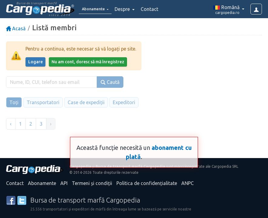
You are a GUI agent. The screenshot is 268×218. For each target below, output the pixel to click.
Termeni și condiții (92, 183)
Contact (157, 9)
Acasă (15, 28)
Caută (110, 82)
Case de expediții (86, 102)
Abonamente (42, 183)
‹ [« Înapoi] (11, 124)
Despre (130, 9)
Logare (35, 61)
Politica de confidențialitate (146, 183)
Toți (13, 102)
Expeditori (124, 102)
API (64, 183)
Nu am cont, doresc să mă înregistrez (88, 61)
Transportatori (43, 102)
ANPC (187, 183)
